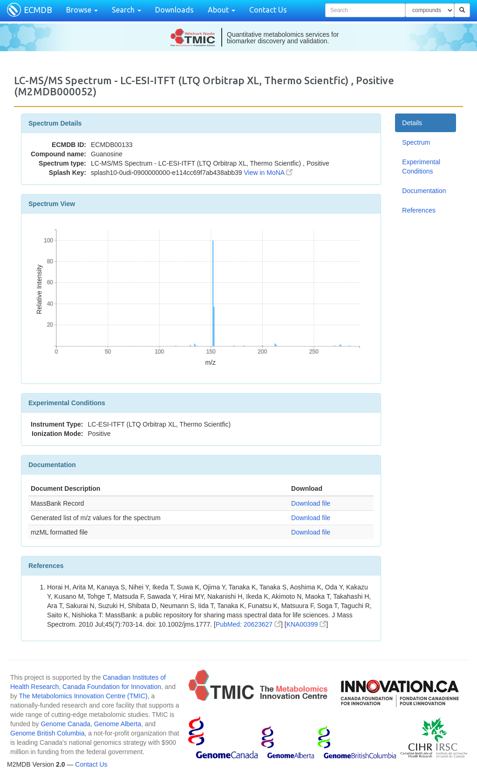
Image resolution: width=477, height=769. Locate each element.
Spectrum (416, 142)
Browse (82, 10)
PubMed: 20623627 (248, 624)
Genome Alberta (117, 724)
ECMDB (38, 9)
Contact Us (268, 10)
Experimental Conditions (421, 166)
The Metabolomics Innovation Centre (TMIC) (83, 696)
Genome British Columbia (47, 733)
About (221, 10)
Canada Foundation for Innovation (111, 686)
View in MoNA (268, 172)
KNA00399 (306, 624)
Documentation (424, 190)
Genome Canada (65, 724)
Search (126, 10)
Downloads (174, 10)
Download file (310, 503)
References (419, 210)
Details (412, 123)
